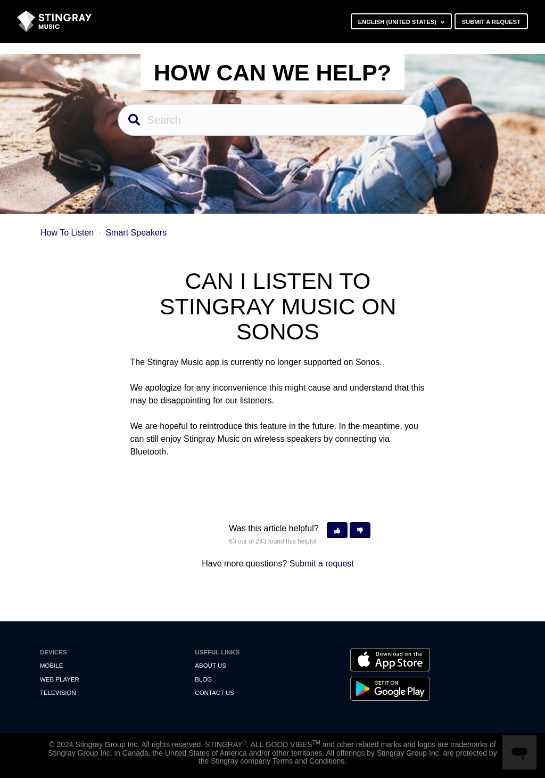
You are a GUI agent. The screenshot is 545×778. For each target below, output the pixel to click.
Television (58, 693)
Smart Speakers (136, 232)
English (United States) (398, 22)
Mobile (51, 665)
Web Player (59, 679)
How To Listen (67, 232)
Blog (203, 679)
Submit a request (491, 22)
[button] (337, 530)
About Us (210, 665)
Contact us (214, 693)
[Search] (273, 120)
